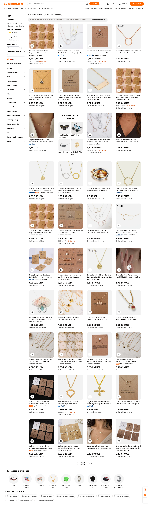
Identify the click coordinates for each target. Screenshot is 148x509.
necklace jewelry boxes (86, 496)
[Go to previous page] (79, 463)
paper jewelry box (25, 501)
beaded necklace (104, 496)
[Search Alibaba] (56, 4)
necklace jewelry (46, 496)
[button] (87, 3)
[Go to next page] (91, 463)
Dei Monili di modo (72, 20)
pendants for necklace (121, 496)
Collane (84, 20)
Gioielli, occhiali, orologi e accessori (49, 20)
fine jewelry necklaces (29, 496)
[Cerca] (94, 3)
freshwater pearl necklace (65, 496)
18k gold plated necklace (44, 501)
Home (32, 20)
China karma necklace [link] (98, 20)
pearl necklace (12, 496)
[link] (145, 489)
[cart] (114, 4)
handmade (11, 501)
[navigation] (15, 239)
